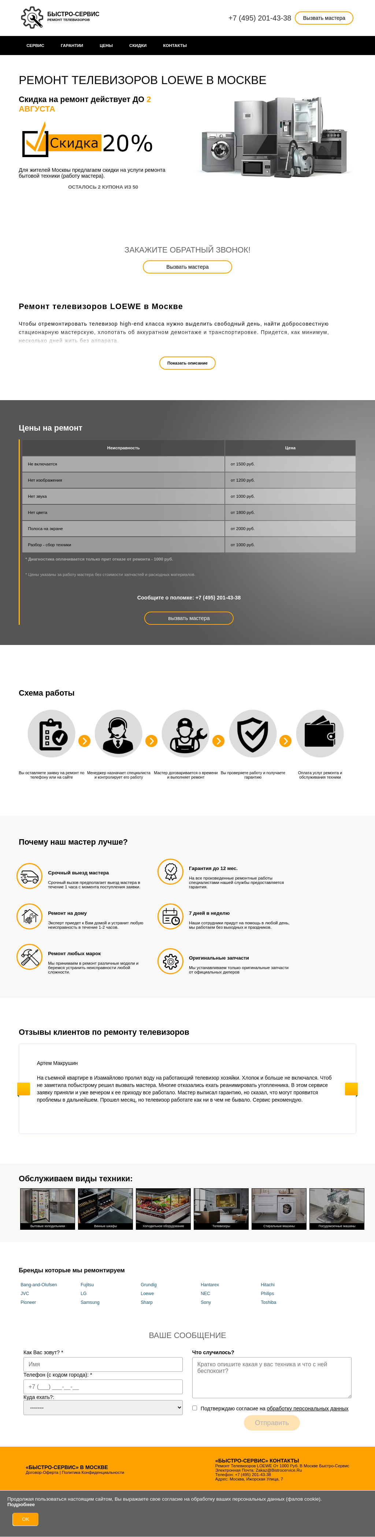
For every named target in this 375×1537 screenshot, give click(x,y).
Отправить (272, 1423)
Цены (106, 45)
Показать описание (187, 363)
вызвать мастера (188, 618)
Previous (23, 1089)
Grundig (149, 1284)
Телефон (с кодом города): (57, 1375)
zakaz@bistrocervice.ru (279, 1470)
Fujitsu (87, 1284)
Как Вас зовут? (43, 1352)
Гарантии (72, 45)
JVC (25, 1293)
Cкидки (137, 45)
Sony (206, 1302)
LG (83, 1293)
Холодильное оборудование (163, 1208)
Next (351, 1089)
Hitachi (267, 1284)
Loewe (147, 1293)
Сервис (35, 45)
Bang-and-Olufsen (39, 1284)
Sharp (147, 1302)
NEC (205, 1293)
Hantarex (210, 1284)
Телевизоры (221, 1208)
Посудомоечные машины (337, 1208)
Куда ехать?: (38, 1397)
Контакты (175, 45)
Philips (267, 1293)
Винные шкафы (105, 1208)
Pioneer (28, 1302)
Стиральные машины (279, 1208)
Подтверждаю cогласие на (275, 1408)
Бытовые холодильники (48, 1208)
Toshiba (268, 1302)
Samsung (90, 1302)
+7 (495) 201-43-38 (260, 18)
